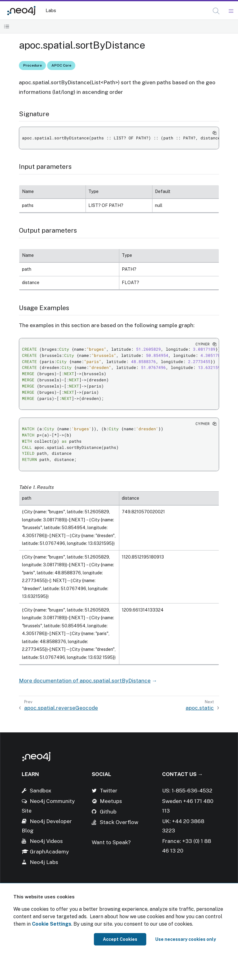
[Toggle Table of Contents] (6, 26)
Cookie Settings (51, 924)
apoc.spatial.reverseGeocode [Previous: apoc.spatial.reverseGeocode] (61, 708)
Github (108, 812)
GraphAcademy (49, 852)
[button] (216, 11)
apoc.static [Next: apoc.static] (200, 708)
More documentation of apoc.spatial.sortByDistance (85, 681)
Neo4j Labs (44, 862)
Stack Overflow (119, 822)
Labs (51, 10)
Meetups (111, 801)
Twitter (108, 790)
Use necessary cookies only (185, 939)
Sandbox (40, 790)
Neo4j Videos (46, 841)
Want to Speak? (111, 842)
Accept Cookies (120, 939)
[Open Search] (216, 11)
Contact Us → (182, 774)
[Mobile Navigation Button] (230, 11)
